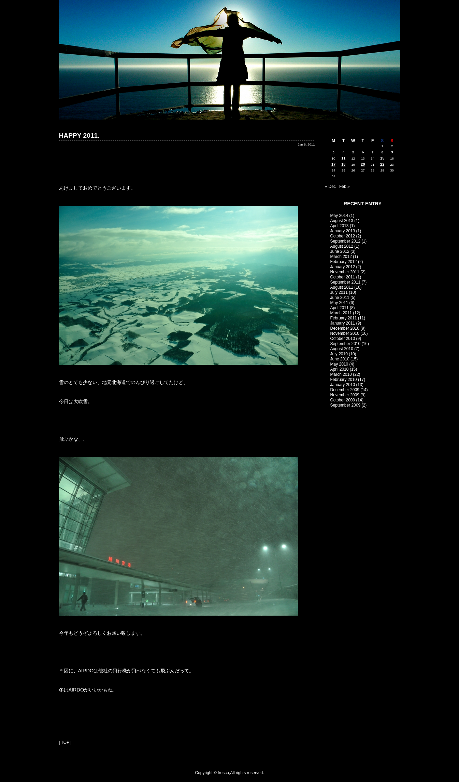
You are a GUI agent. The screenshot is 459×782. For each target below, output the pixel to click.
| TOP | (65, 742)
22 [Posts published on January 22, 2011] (382, 164)
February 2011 (343, 318)
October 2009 (342, 400)
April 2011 (339, 307)
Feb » (344, 186)
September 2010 (345, 343)
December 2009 (344, 389)
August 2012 (341, 246)
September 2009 (345, 405)
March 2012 (341, 256)
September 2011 (345, 282)
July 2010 (339, 354)
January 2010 (342, 384)
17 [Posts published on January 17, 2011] (333, 164)
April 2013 (339, 225)
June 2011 (339, 297)
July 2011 (339, 292)
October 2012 (342, 236)
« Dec (330, 186)
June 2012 (339, 251)
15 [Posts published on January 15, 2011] (382, 158)
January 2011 (342, 323)
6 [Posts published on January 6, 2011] (363, 152)
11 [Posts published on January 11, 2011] (343, 158)
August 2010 (341, 348)
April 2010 (339, 369)
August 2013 (341, 220)
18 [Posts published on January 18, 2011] (343, 164)
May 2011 (339, 302)
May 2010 (339, 364)
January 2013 (342, 231)
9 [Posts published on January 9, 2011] (392, 152)
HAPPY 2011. (79, 135)
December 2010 (344, 328)
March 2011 (341, 313)
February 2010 (343, 379)
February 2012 (343, 261)
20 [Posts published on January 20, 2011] (363, 164)
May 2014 (339, 215)
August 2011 (341, 287)
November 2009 (344, 395)
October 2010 (342, 338)
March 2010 (341, 374)
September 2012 (345, 241)
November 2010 (344, 333)
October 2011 (342, 277)
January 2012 (342, 266)
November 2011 (344, 272)
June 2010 (339, 359)
